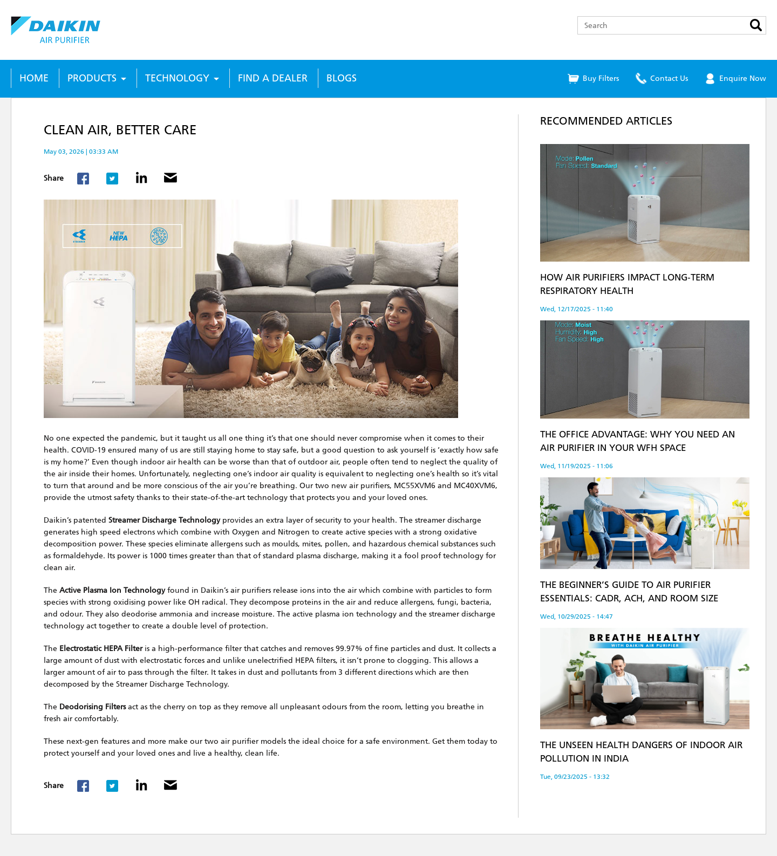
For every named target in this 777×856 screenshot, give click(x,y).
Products (92, 78)
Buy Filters (601, 78)
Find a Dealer (273, 78)
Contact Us (669, 78)
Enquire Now (742, 78)
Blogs (341, 78)
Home (34, 78)
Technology (177, 78)
